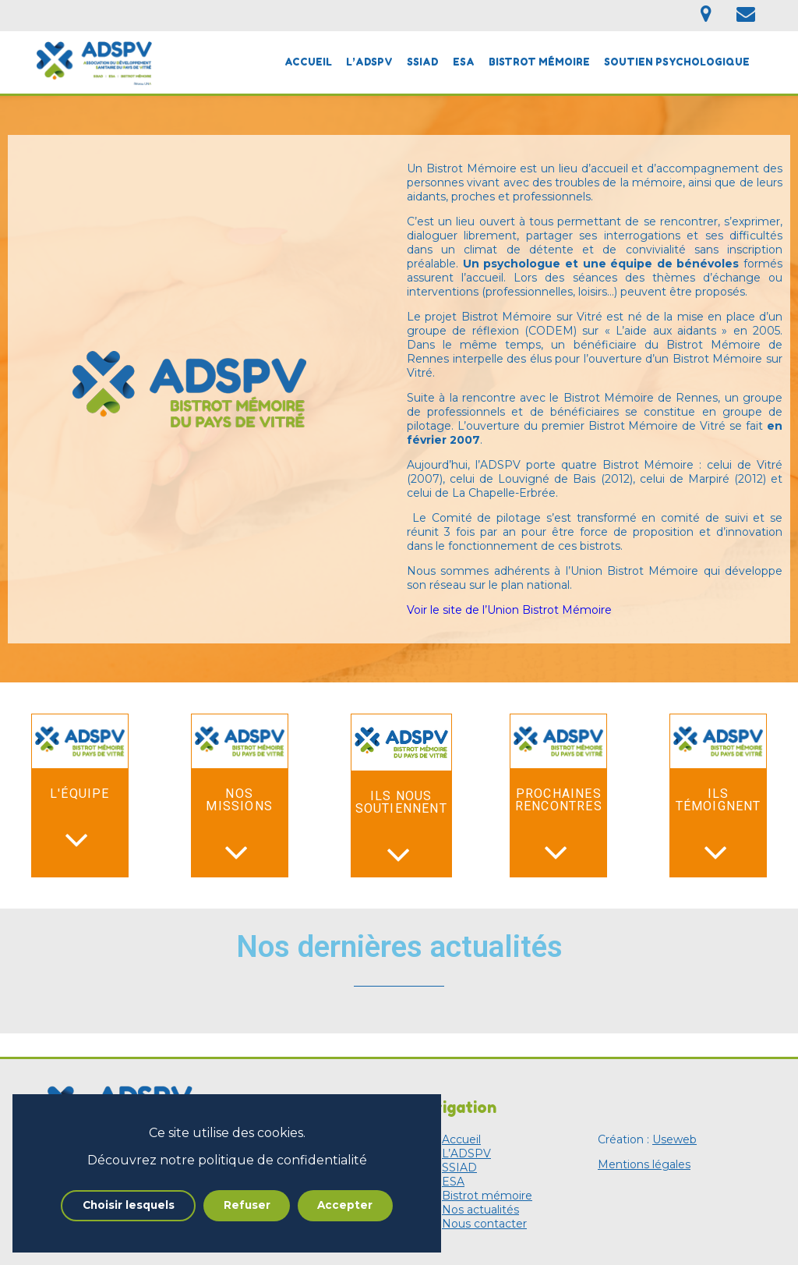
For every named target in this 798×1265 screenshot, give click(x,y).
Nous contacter (484, 1224)
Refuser (247, 1205)
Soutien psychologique (677, 62)
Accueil (308, 62)
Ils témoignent (718, 799)
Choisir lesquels (129, 1205)
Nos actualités (480, 1210)
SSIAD (423, 62)
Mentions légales (644, 1164)
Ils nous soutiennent (401, 802)
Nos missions (239, 799)
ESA (464, 62)
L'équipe (80, 793)
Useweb (674, 1139)
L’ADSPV (369, 62)
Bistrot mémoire (539, 62)
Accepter (345, 1205)
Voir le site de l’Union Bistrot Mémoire (509, 610)
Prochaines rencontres (558, 799)
